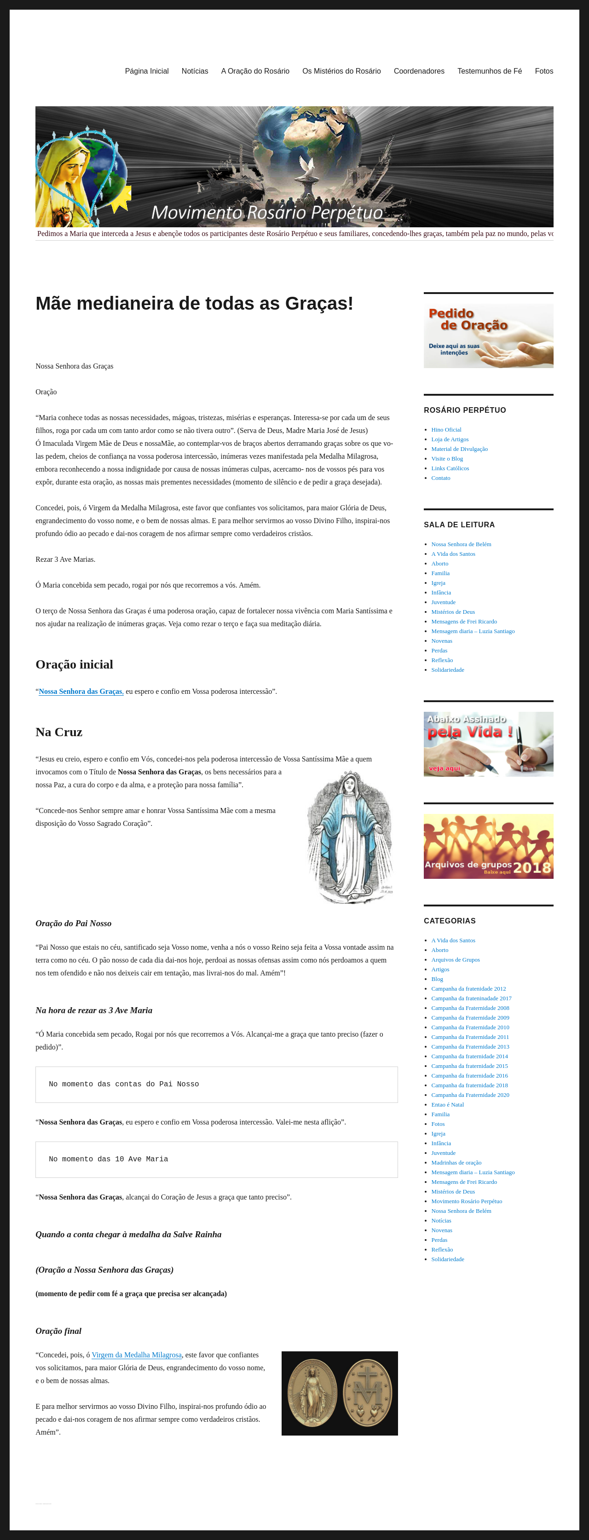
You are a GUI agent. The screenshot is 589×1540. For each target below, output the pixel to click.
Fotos (544, 71)
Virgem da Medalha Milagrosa (137, 1355)
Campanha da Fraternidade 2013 (470, 1046)
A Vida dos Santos (453, 553)
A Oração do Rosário (255, 71)
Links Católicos (450, 468)
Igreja (438, 582)
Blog (437, 978)
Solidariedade (448, 669)
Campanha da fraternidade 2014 (470, 1056)
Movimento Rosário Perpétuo (467, 1201)
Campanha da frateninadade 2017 (472, 998)
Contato (441, 477)
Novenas (442, 640)
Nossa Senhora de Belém (461, 544)
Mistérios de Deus (453, 611)
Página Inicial (147, 71)
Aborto (440, 563)
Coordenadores (419, 71)
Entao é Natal (448, 1104)
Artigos (441, 969)
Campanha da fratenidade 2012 (469, 988)
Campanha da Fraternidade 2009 (470, 1017)
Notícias (195, 71)
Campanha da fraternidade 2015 (470, 1065)
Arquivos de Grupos (456, 959)
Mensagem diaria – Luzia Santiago (473, 631)
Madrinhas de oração (457, 1162)
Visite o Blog (447, 458)
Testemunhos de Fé (489, 71)
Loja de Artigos (450, 439)
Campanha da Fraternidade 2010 (470, 1027)
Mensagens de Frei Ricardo (464, 621)
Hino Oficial (447, 429)
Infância (441, 592)
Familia (441, 573)
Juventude (444, 602)
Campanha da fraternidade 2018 (470, 1085)
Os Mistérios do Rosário (341, 71)
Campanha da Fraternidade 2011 (470, 1036)
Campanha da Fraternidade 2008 (470, 1007)
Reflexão (442, 660)
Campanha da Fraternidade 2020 (470, 1094)
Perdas (440, 650)
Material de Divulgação (460, 448)
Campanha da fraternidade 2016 (470, 1075)
